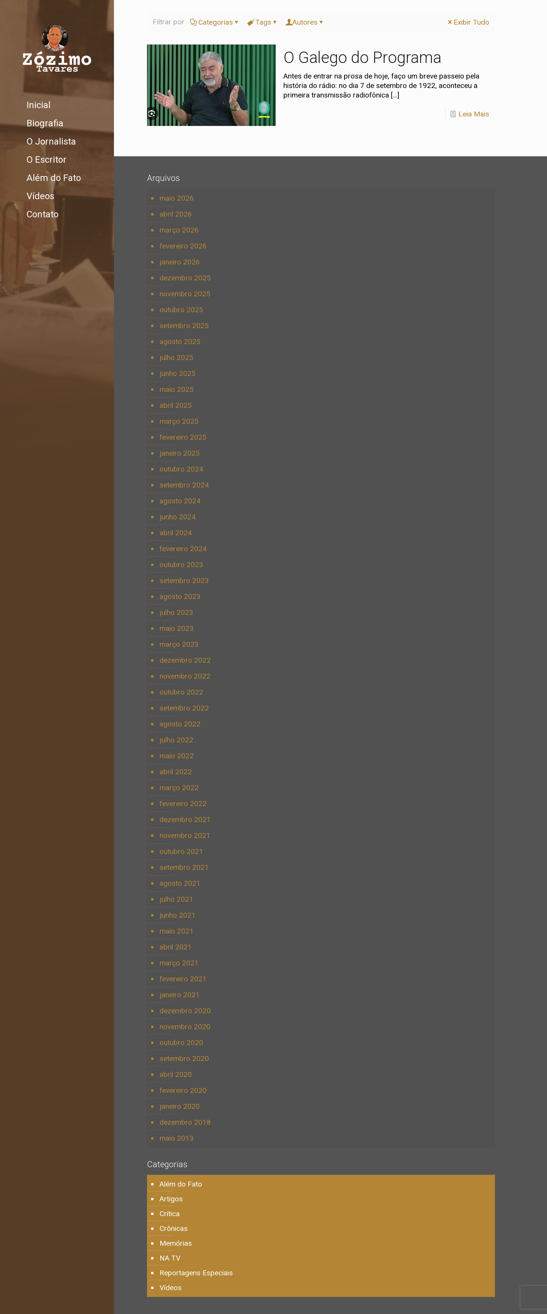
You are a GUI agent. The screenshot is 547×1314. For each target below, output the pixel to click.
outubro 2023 (181, 564)
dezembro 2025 (185, 277)
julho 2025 (176, 357)
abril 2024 (176, 532)
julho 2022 (176, 740)
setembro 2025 (184, 325)
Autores (305, 22)
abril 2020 (176, 1074)
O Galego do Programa (362, 57)
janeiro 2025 (180, 453)
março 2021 (179, 963)
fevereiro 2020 (183, 1090)
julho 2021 (176, 899)
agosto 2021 (180, 883)
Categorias (215, 22)
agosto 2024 (180, 501)
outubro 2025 (181, 309)
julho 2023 (176, 612)
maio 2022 (177, 755)
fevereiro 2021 (183, 978)
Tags (262, 22)
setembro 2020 (184, 1058)
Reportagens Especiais (196, 1272)
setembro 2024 (184, 485)
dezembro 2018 (185, 1122)
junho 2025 (178, 373)
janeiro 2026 (180, 262)
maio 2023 (177, 628)
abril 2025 (176, 405)
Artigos (171, 1199)
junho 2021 (178, 915)
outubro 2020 (181, 1042)
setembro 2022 (184, 708)
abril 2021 (176, 947)
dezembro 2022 (185, 660)
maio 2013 (177, 1138)
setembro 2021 (184, 867)
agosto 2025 (180, 341)
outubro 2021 (181, 851)
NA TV (170, 1258)
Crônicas (174, 1228)
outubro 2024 (181, 469)
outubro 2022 (181, 692)
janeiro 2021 (180, 994)
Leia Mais (473, 114)
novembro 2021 (185, 835)
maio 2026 (177, 198)
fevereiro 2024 (183, 548)
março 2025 (179, 421)
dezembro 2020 (185, 1010)
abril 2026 (176, 214)
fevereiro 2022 (183, 803)
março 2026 (179, 230)
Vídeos (171, 1287)
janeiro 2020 (180, 1106)
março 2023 (179, 644)
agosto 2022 (180, 724)
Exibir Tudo (467, 22)
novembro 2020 (185, 1026)
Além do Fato (181, 1184)
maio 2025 (177, 389)
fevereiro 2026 (183, 246)
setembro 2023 (184, 580)
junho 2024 (178, 516)
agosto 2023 (180, 596)
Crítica (170, 1213)
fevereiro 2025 (183, 437)
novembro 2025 (185, 293)
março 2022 (179, 787)
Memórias (176, 1243)
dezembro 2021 (185, 819)
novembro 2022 (185, 676)
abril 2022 (176, 771)
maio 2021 (177, 931)
